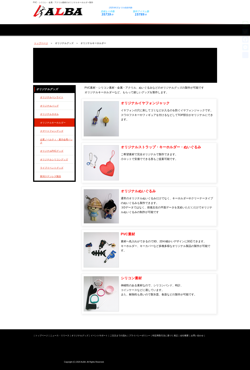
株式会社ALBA (47, 361)
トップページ (46, 27)
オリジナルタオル (49, 114)
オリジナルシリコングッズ (54, 159)
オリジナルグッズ (107, 27)
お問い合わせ (197, 335)
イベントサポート (141, 27)
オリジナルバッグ (49, 105)
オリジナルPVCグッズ (52, 151)
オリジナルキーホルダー (53, 122)
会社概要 (204, 27)
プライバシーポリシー (139, 335)
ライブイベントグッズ (51, 167)
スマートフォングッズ (51, 131)
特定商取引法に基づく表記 (165, 335)
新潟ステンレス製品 (50, 176)
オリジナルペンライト (51, 97)
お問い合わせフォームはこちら (188, 8)
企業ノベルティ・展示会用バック (56, 141)
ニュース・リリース (75, 27)
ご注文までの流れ (175, 27)
